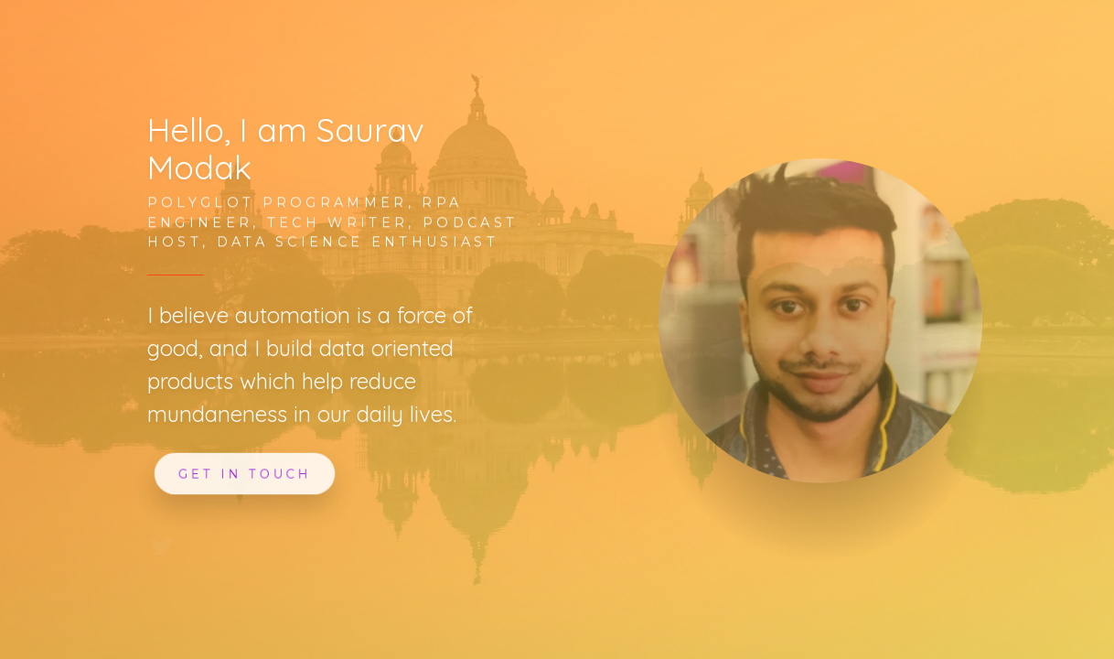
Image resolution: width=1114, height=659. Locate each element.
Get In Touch (244, 473)
